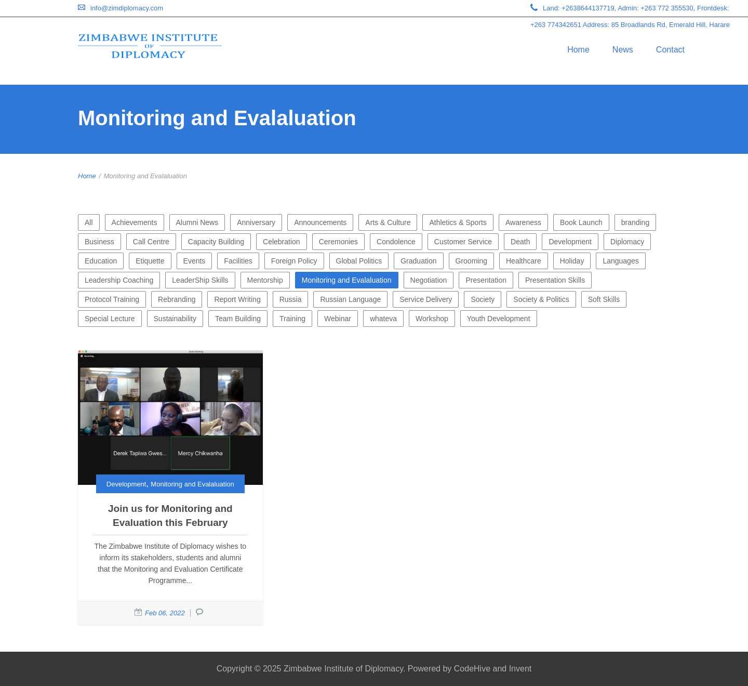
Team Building (238, 318)
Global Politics (359, 261)
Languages (620, 261)
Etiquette (150, 261)
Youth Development (498, 318)
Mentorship (265, 280)
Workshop (432, 318)
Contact (670, 49)
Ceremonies (338, 242)
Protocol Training (112, 299)
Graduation (418, 261)
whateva (383, 318)
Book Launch (581, 222)
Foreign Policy (294, 261)
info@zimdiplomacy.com (126, 8)
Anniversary (256, 222)
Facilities (238, 261)
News (622, 49)
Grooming (471, 261)
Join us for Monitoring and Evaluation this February (170, 515)
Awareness (523, 222)
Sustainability (175, 318)
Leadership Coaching (119, 280)
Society (483, 299)
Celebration (281, 242)
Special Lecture (110, 318)
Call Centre (151, 242)
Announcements (320, 222)
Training (292, 318)
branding (635, 222)
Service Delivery (425, 299)
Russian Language (350, 299)
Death (520, 242)
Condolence (396, 242)
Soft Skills (604, 299)
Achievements (134, 222)
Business (99, 242)
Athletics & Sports (458, 222)
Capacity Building (216, 242)
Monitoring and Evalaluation (347, 280)
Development (570, 242)
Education (101, 261)
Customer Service (463, 242)
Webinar (337, 318)
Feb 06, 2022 (165, 613)
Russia (290, 299)
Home (578, 49)
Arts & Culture (387, 222)
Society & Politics (541, 299)
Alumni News (197, 222)
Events (194, 261)
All (89, 222)
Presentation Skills (555, 280)
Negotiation (428, 280)
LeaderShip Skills (200, 280)
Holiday (572, 261)
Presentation (485, 280)
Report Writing (237, 299)
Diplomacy (627, 242)
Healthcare (523, 261)
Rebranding (176, 299)
